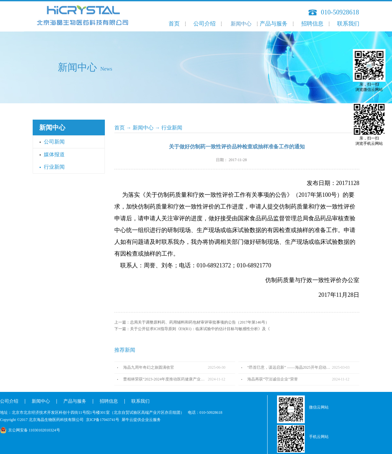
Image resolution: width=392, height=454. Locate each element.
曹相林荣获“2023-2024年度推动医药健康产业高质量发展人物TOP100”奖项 (165, 379)
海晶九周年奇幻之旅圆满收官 (148, 367)
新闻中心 (143, 127)
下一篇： (192, 329)
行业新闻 (171, 127)
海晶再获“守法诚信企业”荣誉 (272, 379)
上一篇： (191, 322)
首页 (174, 24)
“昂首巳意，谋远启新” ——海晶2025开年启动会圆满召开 (289, 367)
